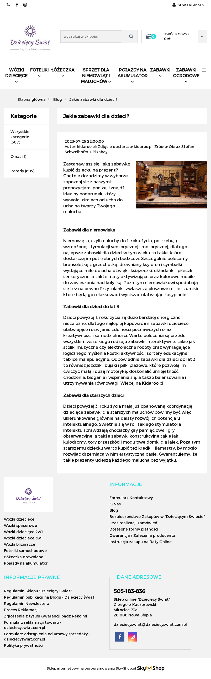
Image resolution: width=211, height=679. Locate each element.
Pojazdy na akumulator (132, 75)
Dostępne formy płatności (133, 529)
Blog (113, 510)
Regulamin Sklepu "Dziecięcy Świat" (38, 591)
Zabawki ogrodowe (186, 75)
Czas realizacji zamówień (133, 523)
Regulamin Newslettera (26, 603)
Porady (17, 171)
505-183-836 (129, 591)
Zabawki (160, 72)
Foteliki (39, 72)
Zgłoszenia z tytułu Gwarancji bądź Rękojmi (45, 616)
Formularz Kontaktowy (131, 497)
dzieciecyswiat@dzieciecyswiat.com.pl (150, 624)
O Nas (115, 504)
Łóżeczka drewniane (23, 557)
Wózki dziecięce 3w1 (23, 538)
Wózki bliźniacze (19, 544)
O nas (15, 156)
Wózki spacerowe (20, 525)
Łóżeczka (63, 72)
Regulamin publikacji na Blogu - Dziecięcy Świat (49, 597)
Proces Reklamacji (21, 610)
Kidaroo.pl (152, 382)
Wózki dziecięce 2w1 (23, 531)
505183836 (8, 5)
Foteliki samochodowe (25, 550)
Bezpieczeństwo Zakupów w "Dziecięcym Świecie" (157, 516)
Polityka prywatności (23, 645)
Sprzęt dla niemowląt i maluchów (96, 75)
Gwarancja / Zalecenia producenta (142, 535)
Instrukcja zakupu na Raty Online (140, 541)
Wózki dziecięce (16, 75)
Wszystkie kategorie (19, 134)
